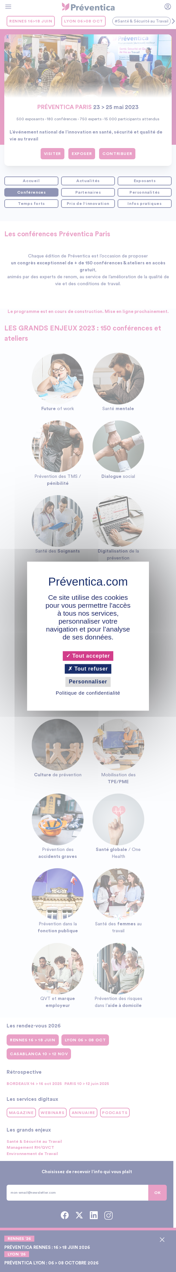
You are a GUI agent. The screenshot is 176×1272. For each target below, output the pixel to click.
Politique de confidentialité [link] (88, 693)
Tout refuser (88, 669)
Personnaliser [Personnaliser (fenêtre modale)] (88, 682)
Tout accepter (88, 656)
